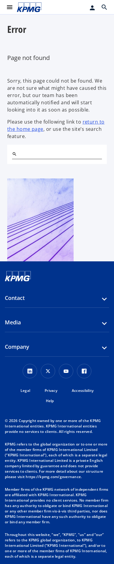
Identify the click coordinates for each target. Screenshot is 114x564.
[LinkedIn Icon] (30, 371)
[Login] (92, 8)
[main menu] (9, 7)
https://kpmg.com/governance (53, 476)
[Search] (14, 154)
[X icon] (48, 371)
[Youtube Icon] (66, 371)
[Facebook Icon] (84, 371)
